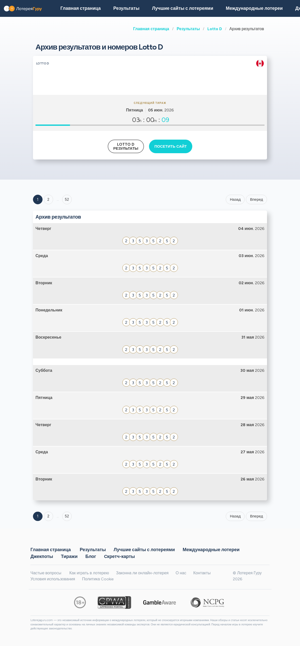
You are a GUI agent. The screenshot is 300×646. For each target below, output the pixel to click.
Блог (90, 556)
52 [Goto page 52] (67, 516)
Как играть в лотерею (89, 573)
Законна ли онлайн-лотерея (142, 573)
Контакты (202, 573)
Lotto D (214, 28)
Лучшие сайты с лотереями (182, 8)
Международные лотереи (254, 8)
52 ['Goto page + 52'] (67, 199)
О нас (181, 573)
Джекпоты (41, 556)
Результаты (188, 28)
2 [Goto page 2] (48, 199)
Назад (235, 199)
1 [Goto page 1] (38, 199)
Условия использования (52, 579)
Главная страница (151, 28)
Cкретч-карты (119, 556)
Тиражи (69, 556)
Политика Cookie (98, 579)
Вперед (256, 199)
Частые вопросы (45, 573)
